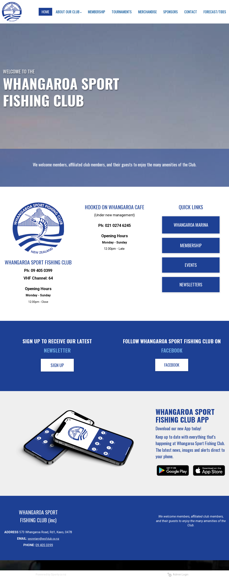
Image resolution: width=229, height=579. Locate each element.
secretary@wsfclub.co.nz (43, 538)
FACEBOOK (171, 365)
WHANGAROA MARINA (191, 225)
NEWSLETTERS (191, 284)
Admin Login (177, 574)
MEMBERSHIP (191, 245)
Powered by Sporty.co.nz (51, 574)
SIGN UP (57, 365)
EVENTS (191, 265)
